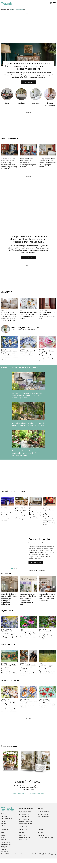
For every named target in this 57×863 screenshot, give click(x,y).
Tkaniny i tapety (5, 855)
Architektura (23, 831)
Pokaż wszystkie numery (37, 797)
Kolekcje (22, 840)
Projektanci (23, 667)
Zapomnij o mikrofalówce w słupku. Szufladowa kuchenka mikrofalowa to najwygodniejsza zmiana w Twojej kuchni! (48, 519)
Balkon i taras (42, 817)
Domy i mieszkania (9, 138)
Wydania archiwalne (45, 842)
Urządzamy (6, 294)
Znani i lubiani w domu (25, 827)
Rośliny (22, 632)
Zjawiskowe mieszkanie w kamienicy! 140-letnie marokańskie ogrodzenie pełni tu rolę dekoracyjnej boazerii (28, 66)
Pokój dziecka (4, 312)
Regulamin (4, 821)
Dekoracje (3, 351)
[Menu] (54, 3)
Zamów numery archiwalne (37, 572)
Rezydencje (22, 822)
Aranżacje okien (6, 852)
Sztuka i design (8, 648)
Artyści (40, 667)
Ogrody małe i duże (20, 509)
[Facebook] (46, 858)
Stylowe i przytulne (6, 157)
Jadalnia (22, 312)
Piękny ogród (7, 613)
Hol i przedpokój (6, 847)
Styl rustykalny (24, 819)
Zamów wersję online (19, 797)
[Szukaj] (51, 3)
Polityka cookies (6, 824)
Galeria (40, 837)
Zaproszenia (4, 509)
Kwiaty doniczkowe (43, 820)
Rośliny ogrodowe (43, 632)
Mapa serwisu (5, 826)
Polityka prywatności (7, 822)
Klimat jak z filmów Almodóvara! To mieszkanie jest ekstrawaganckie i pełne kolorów (28, 163)
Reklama (3, 828)
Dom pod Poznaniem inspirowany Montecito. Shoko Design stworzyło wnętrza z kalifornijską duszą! (28, 241)
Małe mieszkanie (42, 157)
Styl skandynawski (24, 817)
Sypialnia (3, 843)
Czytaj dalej (28, 82)
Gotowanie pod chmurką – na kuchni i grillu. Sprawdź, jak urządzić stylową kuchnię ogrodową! (27, 397)
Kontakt (3, 829)
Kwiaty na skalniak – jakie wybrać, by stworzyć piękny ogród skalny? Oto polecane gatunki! (46, 638)
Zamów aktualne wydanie (36, 570)
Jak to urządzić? (43, 312)
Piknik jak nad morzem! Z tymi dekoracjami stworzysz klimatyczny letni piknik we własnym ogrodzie (9, 357)
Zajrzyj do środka (35, 564)
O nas (2, 817)
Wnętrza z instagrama (25, 826)
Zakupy (40, 834)
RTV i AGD (45, 509)
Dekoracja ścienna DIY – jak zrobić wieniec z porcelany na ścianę (28, 355)
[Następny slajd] (54, 54)
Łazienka (3, 842)
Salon (30, 509)
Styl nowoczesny (24, 157)
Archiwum (4, 819)
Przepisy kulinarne (10, 685)
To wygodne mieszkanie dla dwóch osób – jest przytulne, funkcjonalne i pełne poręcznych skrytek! (47, 163)
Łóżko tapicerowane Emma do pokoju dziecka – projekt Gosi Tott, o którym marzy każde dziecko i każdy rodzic (9, 318)
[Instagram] (43, 858)
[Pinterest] (48, 858)
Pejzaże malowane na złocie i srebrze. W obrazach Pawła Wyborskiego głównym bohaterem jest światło (47, 673)
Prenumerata (42, 839)
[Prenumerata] (51, 858)
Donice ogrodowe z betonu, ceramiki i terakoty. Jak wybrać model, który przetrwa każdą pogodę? (26, 455)
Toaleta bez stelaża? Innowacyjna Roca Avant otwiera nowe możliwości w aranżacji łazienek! (7, 517)
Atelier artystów (24, 829)
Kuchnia (3, 838)
